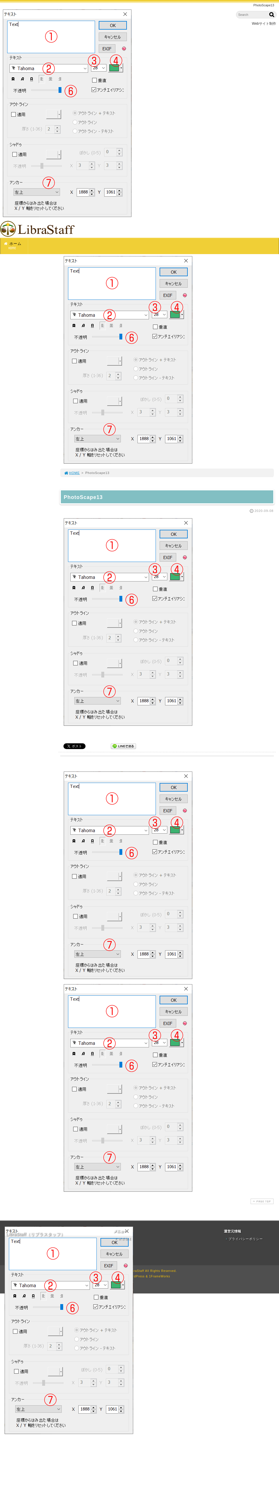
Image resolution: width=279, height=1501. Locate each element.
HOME (72, 473)
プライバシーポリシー (243, 1239)
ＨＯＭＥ (123, 1239)
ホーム (15, 245)
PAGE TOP (261, 1201)
